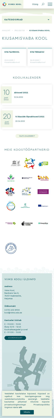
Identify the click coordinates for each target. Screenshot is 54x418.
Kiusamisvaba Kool (12, 62)
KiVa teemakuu (37, 52)
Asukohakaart (15, 338)
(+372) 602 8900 (12, 310)
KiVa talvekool (11, 52)
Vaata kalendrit (27, 136)
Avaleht (6, 30)
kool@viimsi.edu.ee (13, 313)
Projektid (20, 30)
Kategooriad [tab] (13, 20)
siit (20, 415)
